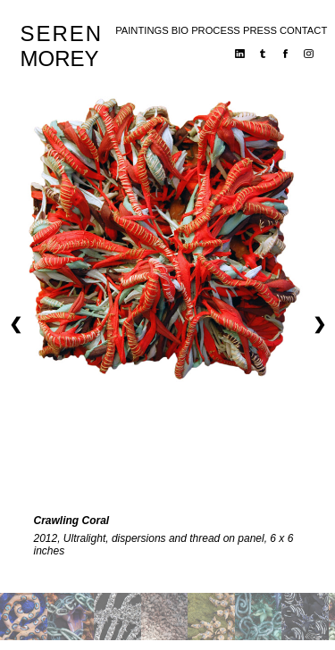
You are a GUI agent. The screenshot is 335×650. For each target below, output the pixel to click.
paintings (141, 30)
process (215, 30)
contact (303, 30)
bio (180, 30)
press (260, 30)
